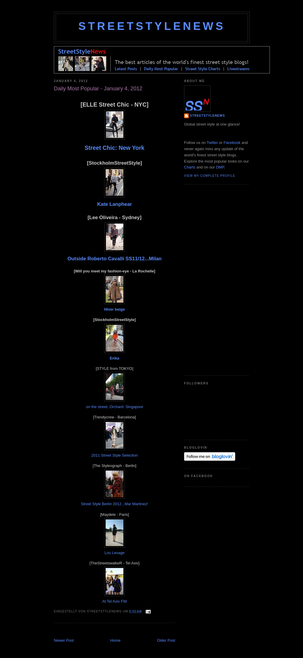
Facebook (231, 142)
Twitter (212, 142)
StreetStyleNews (151, 26)
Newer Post (64, 640)
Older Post (166, 640)
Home (115, 640)
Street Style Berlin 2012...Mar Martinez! (114, 504)
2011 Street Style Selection (114, 455)
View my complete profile (209, 175)
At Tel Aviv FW (114, 601)
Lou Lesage (114, 553)
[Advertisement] (123, 631)
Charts (189, 167)
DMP (220, 167)
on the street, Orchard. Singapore (114, 407)
